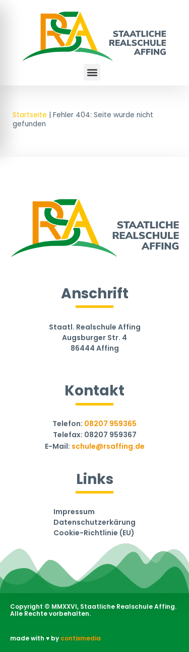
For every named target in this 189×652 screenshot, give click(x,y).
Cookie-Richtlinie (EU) (94, 533)
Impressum (74, 512)
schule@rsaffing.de (108, 446)
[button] (92, 72)
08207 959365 (110, 424)
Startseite (30, 115)
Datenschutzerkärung (94, 522)
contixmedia (80, 638)
